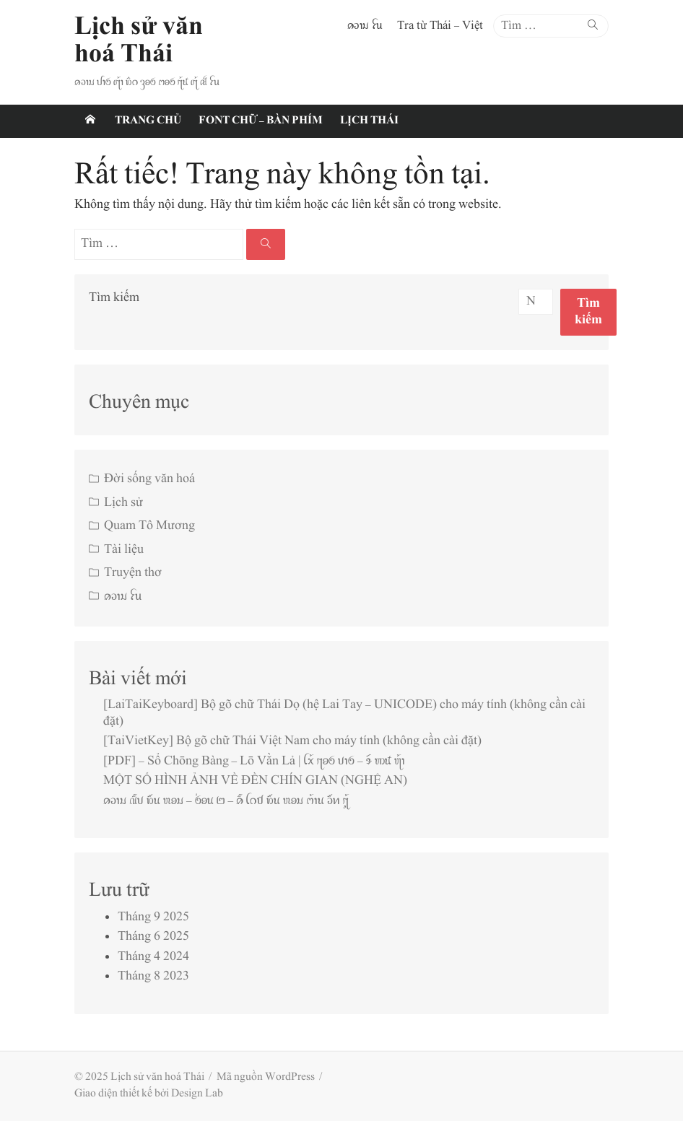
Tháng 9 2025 (153, 917)
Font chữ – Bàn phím (261, 120)
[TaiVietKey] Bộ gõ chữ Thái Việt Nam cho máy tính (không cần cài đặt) (292, 741)
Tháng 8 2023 (153, 976)
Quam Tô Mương (149, 526)
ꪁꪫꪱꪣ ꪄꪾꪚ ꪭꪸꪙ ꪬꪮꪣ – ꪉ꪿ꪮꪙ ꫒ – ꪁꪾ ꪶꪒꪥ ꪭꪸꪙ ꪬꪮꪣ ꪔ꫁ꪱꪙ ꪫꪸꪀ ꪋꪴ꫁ (226, 801)
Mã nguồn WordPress (266, 1077)
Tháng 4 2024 (153, 957)
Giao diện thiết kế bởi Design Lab (148, 1094)
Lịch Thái (369, 120)
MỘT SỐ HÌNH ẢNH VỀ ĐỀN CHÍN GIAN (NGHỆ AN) (255, 781)
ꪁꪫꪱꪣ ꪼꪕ (365, 26)
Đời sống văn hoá (149, 479)
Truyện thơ (133, 573)
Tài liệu (124, 550)
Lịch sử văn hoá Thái (138, 41)
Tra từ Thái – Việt (440, 26)
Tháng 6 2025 (153, 937)
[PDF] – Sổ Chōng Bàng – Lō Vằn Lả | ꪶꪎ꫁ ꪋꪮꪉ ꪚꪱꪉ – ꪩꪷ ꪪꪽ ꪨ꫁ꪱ (254, 761)
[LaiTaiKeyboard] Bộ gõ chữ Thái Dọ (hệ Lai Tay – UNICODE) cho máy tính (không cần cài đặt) (344, 713)
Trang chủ (148, 120)
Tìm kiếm (114, 298)
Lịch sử (123, 503)
